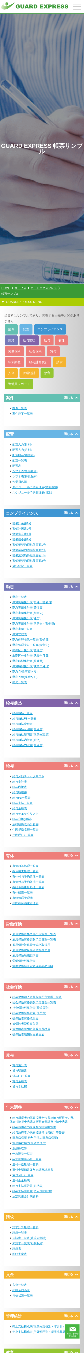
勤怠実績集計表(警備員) (27, 607)
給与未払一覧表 (22, 803)
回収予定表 (19, 1254)
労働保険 (14, 351)
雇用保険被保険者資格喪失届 (31, 950)
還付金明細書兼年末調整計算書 (32, 1169)
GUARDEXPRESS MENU (24, 302)
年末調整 (14, 362)
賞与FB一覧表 (21, 1076)
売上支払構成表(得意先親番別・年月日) (38, 1326)
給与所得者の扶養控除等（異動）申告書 (38, 1132)
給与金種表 (19, 808)
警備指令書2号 (21, 539)
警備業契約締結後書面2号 (29, 560)
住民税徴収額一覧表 (25, 829)
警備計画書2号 (21, 528)
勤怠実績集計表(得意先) (27, 613)
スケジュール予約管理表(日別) (32, 492)
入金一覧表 (19, 1285)
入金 (11, 373)
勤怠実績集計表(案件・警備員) (32, 602)
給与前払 (29, 340)
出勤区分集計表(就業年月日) (30, 655)
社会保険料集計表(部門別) (29, 1013)
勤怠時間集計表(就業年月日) (30, 666)
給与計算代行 (38, 362)
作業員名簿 (19, 481)
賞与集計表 (19, 1065)
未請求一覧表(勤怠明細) (27, 1243)
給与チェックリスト (25, 813)
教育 (47, 373)
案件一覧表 (19, 408)
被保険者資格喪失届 (25, 1023)
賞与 (53, 351)
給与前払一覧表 (22, 713)
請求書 (16, 1248)
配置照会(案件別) (23, 455)
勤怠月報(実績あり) (25, 671)
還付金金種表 (21, 1180)
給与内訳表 (19, 787)
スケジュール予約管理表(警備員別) (35, 487)
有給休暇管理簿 (22, 898)
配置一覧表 (19, 460)
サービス (20, 288)
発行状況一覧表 (22, 566)
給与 (47, 340)
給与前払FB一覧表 (24, 718)
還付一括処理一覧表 (25, 1164)
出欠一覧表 (19, 682)
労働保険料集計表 (24, 960)
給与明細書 (19, 792)
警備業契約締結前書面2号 (29, 550)
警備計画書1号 (21, 523)
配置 (26, 329)
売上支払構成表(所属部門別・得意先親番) (39, 1331)
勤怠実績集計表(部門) (26, 618)
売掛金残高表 (21, 1290)
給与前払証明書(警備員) (27, 729)
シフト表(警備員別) (25, 471)
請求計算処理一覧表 (25, 1227)
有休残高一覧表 (22, 892)
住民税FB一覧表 (23, 835)
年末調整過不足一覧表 (26, 1159)
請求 (59, 362)
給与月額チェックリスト (28, 776)
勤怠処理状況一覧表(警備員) (30, 639)
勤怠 (11, 340)
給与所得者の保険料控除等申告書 (34, 1127)
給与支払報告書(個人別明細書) (32, 1191)
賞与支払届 (19, 1086)
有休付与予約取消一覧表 (28, 882)
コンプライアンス (50, 329)
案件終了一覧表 (22, 413)
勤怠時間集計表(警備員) (27, 661)
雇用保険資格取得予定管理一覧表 (34, 934)
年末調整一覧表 (22, 1153)
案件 (11, 329)
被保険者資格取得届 (25, 1018)
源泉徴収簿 (19, 1148)
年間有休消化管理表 (25, 903)
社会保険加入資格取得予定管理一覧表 (37, 997)
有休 (61, 340)
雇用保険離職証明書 (25, 955)
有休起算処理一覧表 (25, 866)
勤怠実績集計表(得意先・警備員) (33, 623)
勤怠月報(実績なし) (25, 677)
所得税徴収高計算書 (25, 824)
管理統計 (29, 373)
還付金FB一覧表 (23, 1175)
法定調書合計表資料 (25, 1196)
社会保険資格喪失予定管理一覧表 (34, 1002)
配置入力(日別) (22, 444)
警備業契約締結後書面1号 (29, 555)
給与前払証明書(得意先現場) (30, 734)
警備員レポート (19, 384)
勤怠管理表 (19, 634)
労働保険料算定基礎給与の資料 (32, 966)
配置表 (16, 465)
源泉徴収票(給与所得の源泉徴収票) (35, 1137)
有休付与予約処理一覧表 (28, 876)
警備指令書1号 (21, 534)
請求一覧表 (19, 1232)
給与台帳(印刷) (22, 819)
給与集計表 (19, 781)
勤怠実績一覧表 (22, 629)
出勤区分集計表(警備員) (27, 650)
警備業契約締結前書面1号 (29, 544)
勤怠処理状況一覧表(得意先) (30, 645)
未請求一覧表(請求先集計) (29, 1238)
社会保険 (35, 351)
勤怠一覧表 (19, 597)
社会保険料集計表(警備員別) (30, 1007)
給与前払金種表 (22, 724)
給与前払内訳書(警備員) (27, 745)
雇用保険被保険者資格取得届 (31, 944)
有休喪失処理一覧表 (25, 871)
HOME (5, 288)
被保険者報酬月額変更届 (28, 1034)
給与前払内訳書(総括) (26, 740)
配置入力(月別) (22, 449)
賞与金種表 (19, 1081)
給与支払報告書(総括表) (27, 1185)
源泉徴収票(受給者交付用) (29, 1143)
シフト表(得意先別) (25, 476)
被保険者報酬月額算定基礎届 (31, 1029)
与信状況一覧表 (22, 1295)
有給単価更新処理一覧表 (28, 887)
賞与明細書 (19, 1070)
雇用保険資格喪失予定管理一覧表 (34, 939)
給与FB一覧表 (21, 797)
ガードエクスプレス (44, 288)
